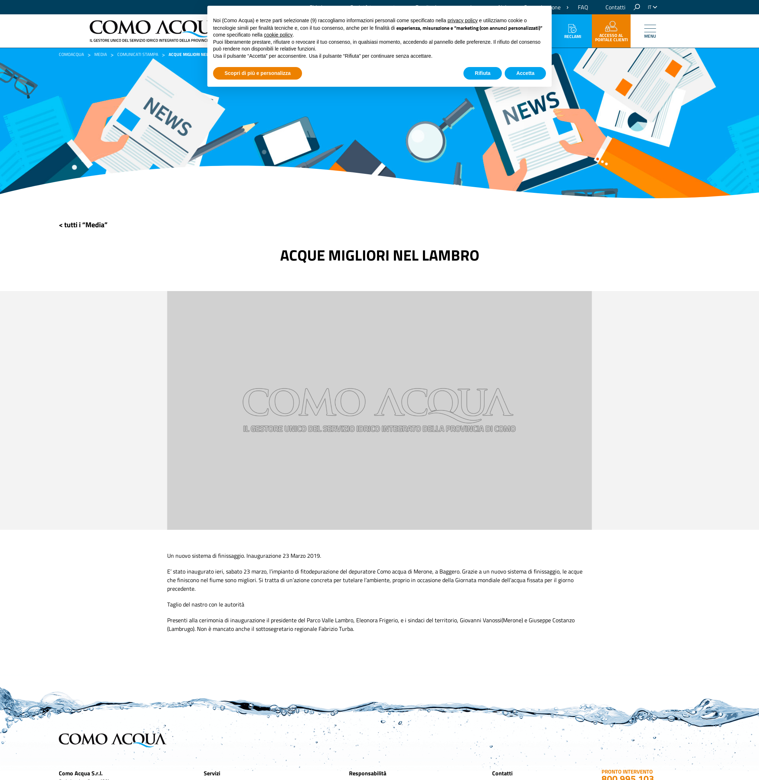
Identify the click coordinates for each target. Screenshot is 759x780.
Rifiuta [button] (483, 73)
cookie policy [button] (278, 35)
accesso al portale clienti (611, 32)
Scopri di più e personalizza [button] (258, 73)
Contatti (615, 7)
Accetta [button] (525, 73)
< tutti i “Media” (83, 224)
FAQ (583, 7)
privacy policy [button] (463, 20)
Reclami (572, 32)
